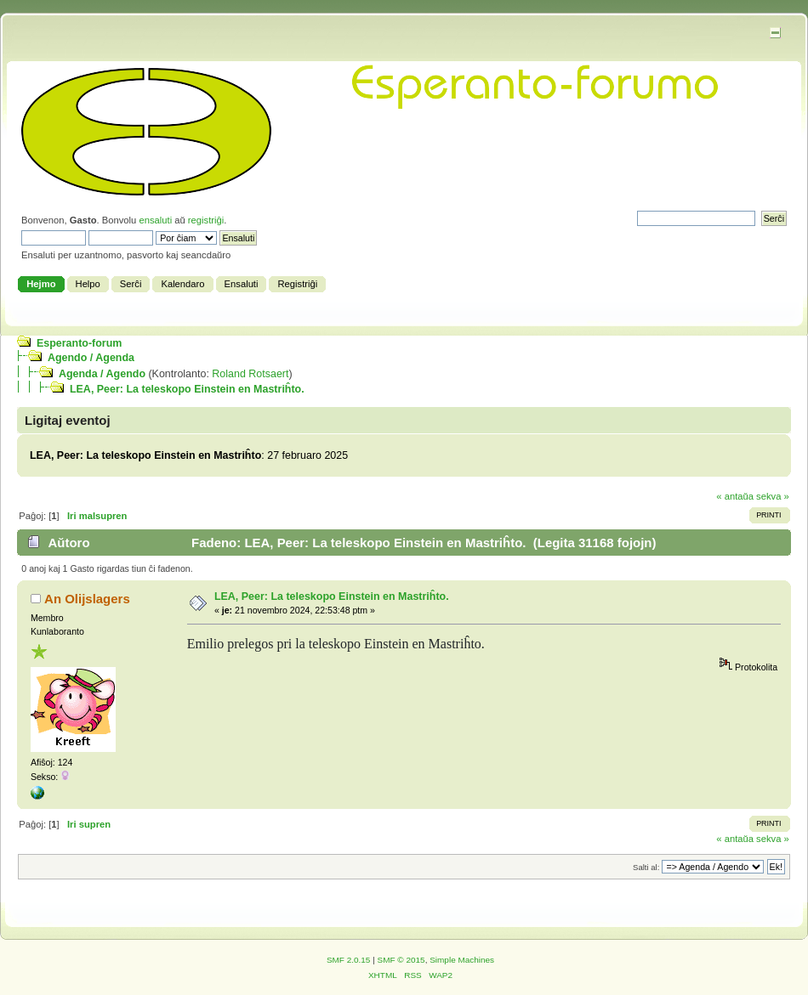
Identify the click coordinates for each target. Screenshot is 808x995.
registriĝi (206, 220)
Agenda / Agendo (102, 374)
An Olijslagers (87, 598)
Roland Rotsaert (250, 374)
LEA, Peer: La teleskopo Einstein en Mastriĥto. (187, 389)
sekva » (772, 496)
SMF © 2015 (401, 959)
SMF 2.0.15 (349, 959)
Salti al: (646, 867)
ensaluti (155, 220)
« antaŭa (735, 496)
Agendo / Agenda (91, 358)
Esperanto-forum (79, 343)
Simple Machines (462, 959)
